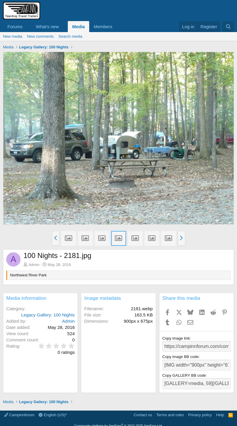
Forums (15, 26)
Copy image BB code (180, 355)
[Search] (228, 26)
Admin (34, 264)
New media (12, 36)
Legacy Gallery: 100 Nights (48, 314)
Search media (70, 36)
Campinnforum (19, 411)
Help (220, 411)
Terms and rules (170, 411)
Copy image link (176, 338)
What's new (47, 26)
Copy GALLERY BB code (184, 373)
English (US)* (53, 411)
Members (103, 26)
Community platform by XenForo (118, 422)
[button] (27, 26)
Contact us (143, 411)
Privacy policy (200, 411)
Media (78, 26)
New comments (40, 36)
